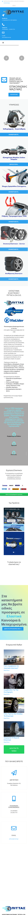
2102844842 (5, 29)
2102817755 (12, 29)
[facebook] (13, 5)
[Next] (22, 519)
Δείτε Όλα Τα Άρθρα (13, 749)
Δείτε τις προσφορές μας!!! (13, 628)
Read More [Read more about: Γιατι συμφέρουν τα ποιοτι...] (6, 670)
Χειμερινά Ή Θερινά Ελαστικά (11, 739)
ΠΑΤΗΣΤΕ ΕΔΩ (7, 3)
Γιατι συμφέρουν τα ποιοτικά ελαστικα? (11, 667)
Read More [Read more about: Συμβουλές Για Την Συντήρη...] (6, 694)
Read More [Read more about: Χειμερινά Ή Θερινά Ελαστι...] (6, 742)
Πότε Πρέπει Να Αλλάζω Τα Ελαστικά (13, 715)
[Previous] (5, 519)
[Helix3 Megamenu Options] (3, 42)
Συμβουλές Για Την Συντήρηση (11, 691)
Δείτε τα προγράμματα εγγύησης (14, 494)
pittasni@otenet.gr (6, 37)
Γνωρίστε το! (11, 521)
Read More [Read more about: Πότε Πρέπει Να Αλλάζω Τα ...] (6, 718)
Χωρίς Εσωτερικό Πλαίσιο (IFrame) (14, 874)
